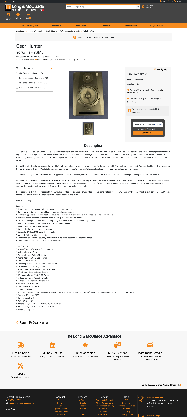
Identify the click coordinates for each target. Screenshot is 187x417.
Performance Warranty (104, 379)
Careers (126, 382)
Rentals (82, 376)
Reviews (126, 391)
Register (60, 376)
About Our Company (104, 376)
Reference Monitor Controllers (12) (32, 69)
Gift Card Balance (60, 391)
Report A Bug (126, 393)
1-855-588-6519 (13, 373)
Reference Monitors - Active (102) (31, 74)
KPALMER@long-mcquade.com (53, 51)
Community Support (104, 373)
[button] (180, 8)
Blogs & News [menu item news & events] (156, 17)
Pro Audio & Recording (35, 23)
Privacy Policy (104, 393)
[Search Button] (135, 8)
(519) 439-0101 (80, 51)
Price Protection (104, 388)
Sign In (61, 373)
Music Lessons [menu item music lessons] (131, 17)
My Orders (60, 388)
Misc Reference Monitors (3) (29, 65)
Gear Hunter (56, 17)
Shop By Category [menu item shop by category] (29, 17)
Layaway (82, 393)
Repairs (82, 382)
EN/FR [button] (177, 1)
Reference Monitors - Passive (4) (31, 79)
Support (82, 388)
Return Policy (104, 396)
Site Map (126, 385)
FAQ (126, 373)
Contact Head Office (126, 379)
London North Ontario (26, 51)
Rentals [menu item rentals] (105, 17)
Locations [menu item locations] (80, 17)
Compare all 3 (147, 124)
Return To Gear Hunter (32, 314)
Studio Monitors (52, 23)
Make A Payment (61, 385)
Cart (60, 379)
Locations (126, 376)
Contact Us (10, 1)
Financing (82, 391)
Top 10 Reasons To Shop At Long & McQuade (161, 358)
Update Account (60, 382)
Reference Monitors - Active (70, 23)
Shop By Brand (126, 388)
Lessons (82, 379)
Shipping (82, 396)
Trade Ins (82, 385)
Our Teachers (104, 399)
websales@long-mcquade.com (20, 376)
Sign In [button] (163, 1)
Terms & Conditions (104, 391)
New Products (82, 373)
